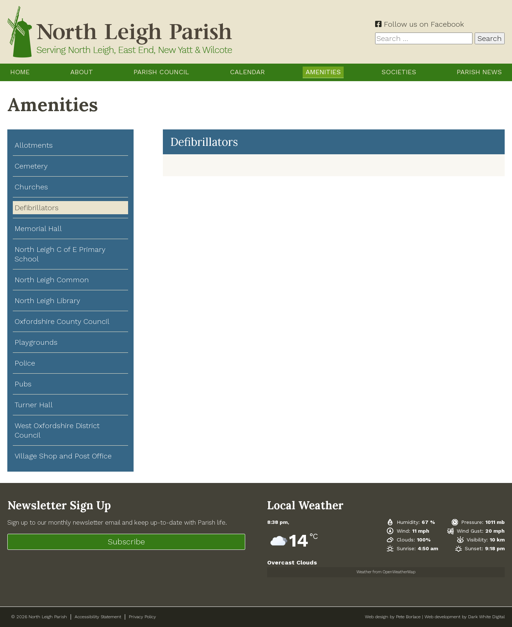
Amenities (323, 72)
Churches (31, 186)
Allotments (34, 145)
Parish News (479, 72)
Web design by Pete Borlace (393, 616)
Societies (398, 72)
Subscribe (126, 541)
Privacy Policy (142, 616)
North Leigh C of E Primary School (60, 254)
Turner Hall (34, 404)
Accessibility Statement (98, 616)
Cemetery (31, 166)
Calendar (247, 72)
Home (20, 72)
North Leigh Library (47, 300)
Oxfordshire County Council (62, 321)
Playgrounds (36, 342)
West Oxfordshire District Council (57, 430)
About (81, 72)
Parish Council (161, 72)
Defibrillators (37, 207)
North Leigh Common (52, 279)
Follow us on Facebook (419, 24)
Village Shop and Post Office (63, 456)
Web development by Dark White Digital (465, 616)
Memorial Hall (38, 228)
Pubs (23, 383)
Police (25, 363)
